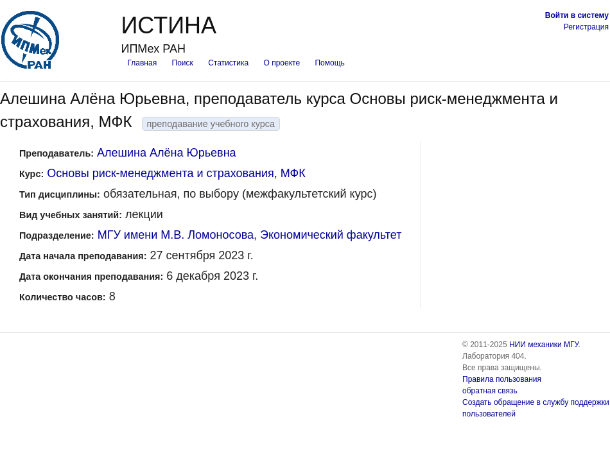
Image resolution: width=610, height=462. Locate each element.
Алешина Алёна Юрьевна (166, 152)
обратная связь (490, 390)
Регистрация (586, 26)
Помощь (329, 62)
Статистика (228, 62)
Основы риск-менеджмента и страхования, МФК (176, 173)
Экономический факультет (330, 234)
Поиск (182, 62)
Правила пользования (501, 379)
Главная (142, 62)
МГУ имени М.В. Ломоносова (176, 234)
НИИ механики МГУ (544, 344)
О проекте (282, 62)
